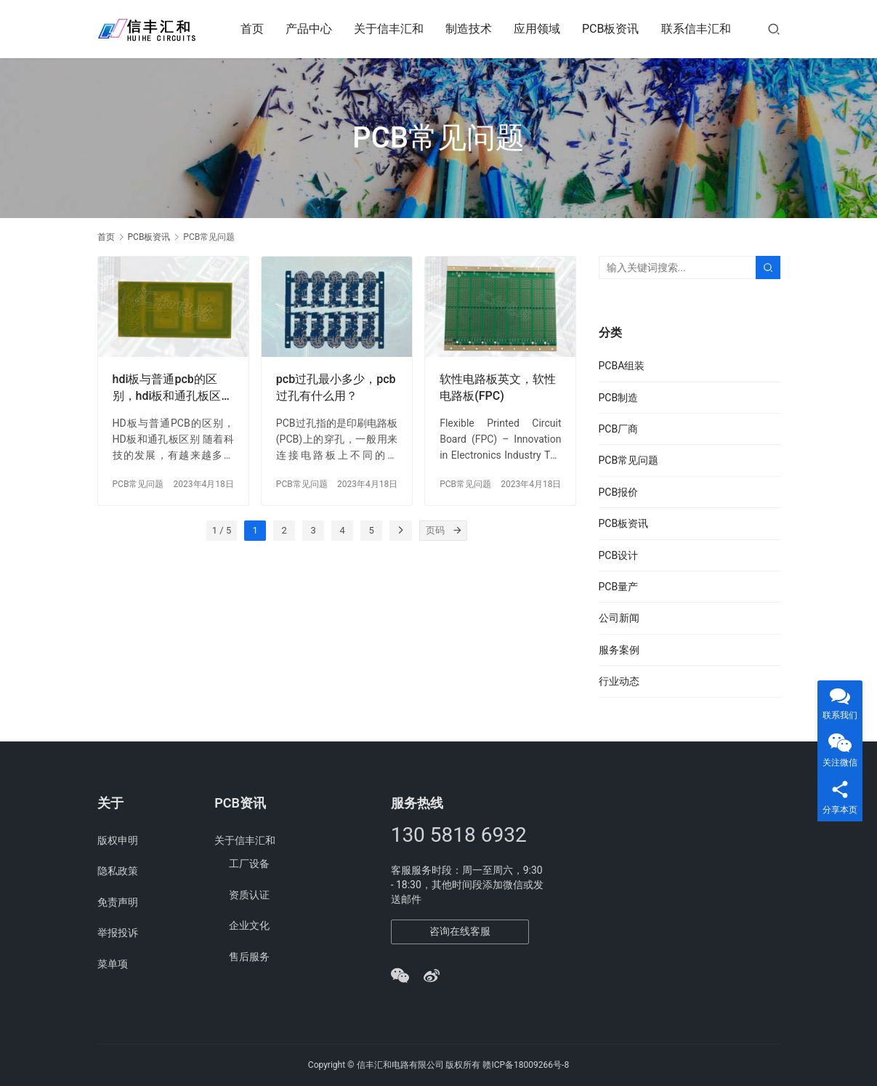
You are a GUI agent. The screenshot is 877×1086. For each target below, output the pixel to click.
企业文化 (249, 925)
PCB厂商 (619, 429)
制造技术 (468, 29)
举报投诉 (117, 932)
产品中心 (309, 29)
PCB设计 (619, 555)
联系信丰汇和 (696, 29)
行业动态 (619, 681)
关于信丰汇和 (389, 29)
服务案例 (619, 650)
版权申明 (117, 840)
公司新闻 (619, 618)
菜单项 (112, 964)
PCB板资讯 (610, 29)
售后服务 (249, 956)
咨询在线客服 (459, 931)
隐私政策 (117, 871)
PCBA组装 (622, 365)
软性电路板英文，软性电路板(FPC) (498, 387)
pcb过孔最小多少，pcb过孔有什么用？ (336, 387)
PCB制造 (619, 397)
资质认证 (249, 895)
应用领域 (537, 29)
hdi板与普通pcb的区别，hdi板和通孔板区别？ (167, 387)
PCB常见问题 (138, 484)
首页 (252, 29)
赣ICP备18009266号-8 (525, 1065)
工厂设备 (249, 863)
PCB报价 (619, 492)
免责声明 (117, 902)
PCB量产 (619, 586)
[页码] (457, 530)
